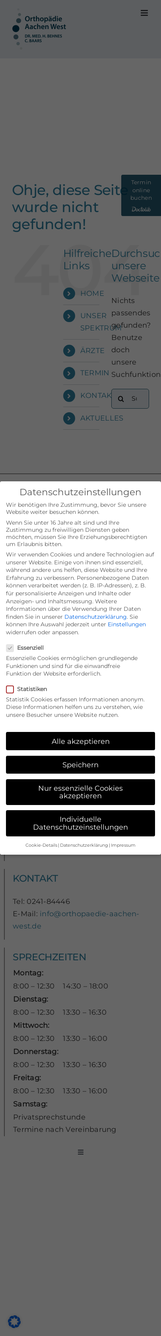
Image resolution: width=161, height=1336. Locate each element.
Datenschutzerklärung (95, 616)
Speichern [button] (80, 765)
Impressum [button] (123, 845)
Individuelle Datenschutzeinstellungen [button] (80, 823)
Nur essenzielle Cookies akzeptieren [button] (80, 792)
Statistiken (30, 689)
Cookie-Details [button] (41, 845)
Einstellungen (127, 624)
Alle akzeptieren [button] (81, 741)
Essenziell (28, 647)
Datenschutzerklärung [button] (84, 845)
